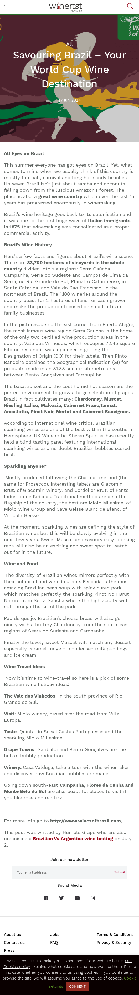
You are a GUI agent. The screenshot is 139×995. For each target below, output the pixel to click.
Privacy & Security (114, 942)
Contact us (14, 942)
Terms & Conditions (115, 934)
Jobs (54, 934)
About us (12, 934)
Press (9, 950)
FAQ (54, 942)
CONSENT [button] (77, 986)
